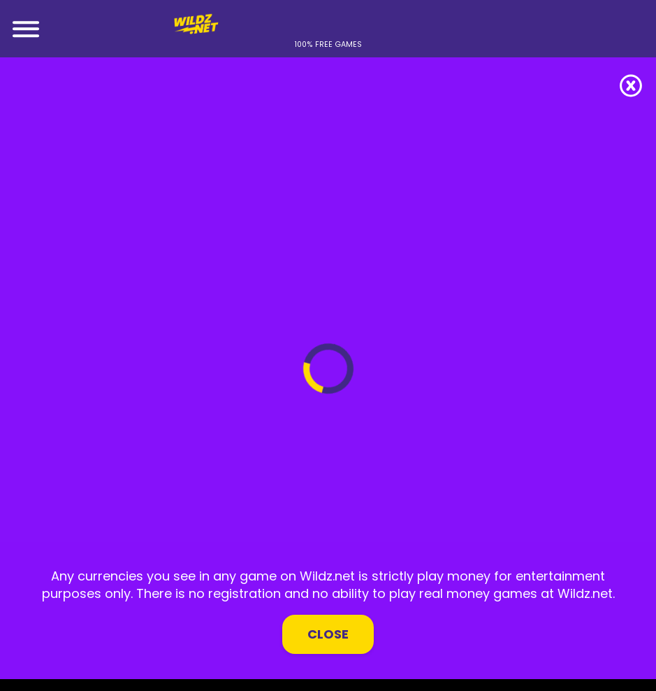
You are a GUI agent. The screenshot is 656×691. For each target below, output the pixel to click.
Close (328, 634)
